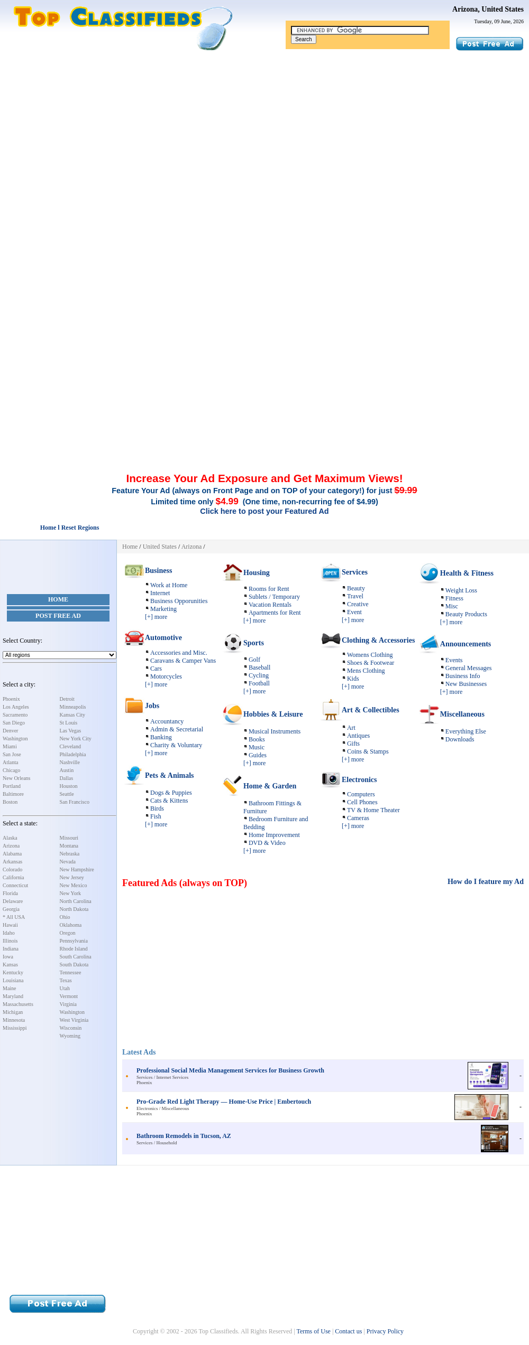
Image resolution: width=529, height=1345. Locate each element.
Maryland (13, 996)
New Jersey (72, 877)
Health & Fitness (467, 573)
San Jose (12, 754)
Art (351, 727)
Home (58, 599)
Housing (256, 573)
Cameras (358, 818)
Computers (361, 794)
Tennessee (70, 972)
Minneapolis (73, 707)
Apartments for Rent (275, 612)
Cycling (259, 675)
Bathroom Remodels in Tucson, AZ (183, 1136)
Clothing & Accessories (378, 640)
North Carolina (76, 901)
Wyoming (70, 1036)
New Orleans (16, 778)
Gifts (353, 743)
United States (160, 546)
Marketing (163, 609)
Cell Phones (362, 802)
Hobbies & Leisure (273, 714)
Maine (9, 988)
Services (355, 572)
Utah (65, 988)
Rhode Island (74, 949)
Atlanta (10, 762)
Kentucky (13, 972)
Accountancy (167, 721)
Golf (254, 659)
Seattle (67, 794)
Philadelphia (73, 754)
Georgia (11, 909)
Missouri (69, 838)
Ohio (65, 917)
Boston (10, 802)
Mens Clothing (366, 670)
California (13, 877)
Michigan (13, 1012)
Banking (161, 737)
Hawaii (10, 925)
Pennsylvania (74, 941)
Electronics (359, 780)
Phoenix (11, 699)
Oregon (68, 933)
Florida (10, 893)
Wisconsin (71, 1028)
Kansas (10, 964)
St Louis (69, 723)
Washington (15, 738)
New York (70, 893)
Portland (12, 786)
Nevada (68, 861)
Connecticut (15, 885)
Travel (355, 596)
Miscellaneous (462, 714)
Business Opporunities (178, 601)
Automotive (163, 638)
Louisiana (13, 980)
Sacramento (15, 715)
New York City (76, 738)
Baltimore (13, 794)
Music (256, 747)
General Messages (468, 668)
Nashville (70, 762)
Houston (69, 786)
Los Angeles (16, 707)
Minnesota (14, 1020)
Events (454, 660)
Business (158, 571)
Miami (10, 746)
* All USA (14, 917)
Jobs (152, 706)
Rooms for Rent (269, 588)
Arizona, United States (488, 9)
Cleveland (70, 746)
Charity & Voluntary (176, 745)
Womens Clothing (370, 655)
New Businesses (466, 684)
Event (354, 612)
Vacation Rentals (270, 604)
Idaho (9, 933)
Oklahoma (71, 925)
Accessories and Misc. (178, 652)
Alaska (10, 838)
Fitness (454, 598)
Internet (160, 593)
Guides (258, 755)
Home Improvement (274, 835)
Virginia (68, 1004)
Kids (353, 678)
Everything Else (465, 731)
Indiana (11, 949)
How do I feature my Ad (486, 882)
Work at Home (168, 585)
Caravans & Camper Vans (183, 660)
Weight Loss (461, 590)
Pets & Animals (169, 775)
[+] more (156, 616)
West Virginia (74, 1020)
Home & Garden (269, 786)
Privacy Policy (385, 1331)
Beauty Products (466, 614)
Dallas (67, 778)
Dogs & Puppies (171, 792)
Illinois (10, 941)
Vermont (69, 996)
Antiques (358, 735)
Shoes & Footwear (370, 662)
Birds (157, 808)
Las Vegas (70, 730)
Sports (253, 643)
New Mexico (73, 885)
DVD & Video (267, 842)
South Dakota (74, 964)
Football (259, 683)
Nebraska (70, 854)
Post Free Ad (58, 615)
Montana (69, 846)
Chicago (11, 770)
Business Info (462, 676)
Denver (10, 730)
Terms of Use (313, 1331)
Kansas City (73, 715)
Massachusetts (18, 1004)
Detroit (67, 699)
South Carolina (76, 957)
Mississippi (15, 1028)
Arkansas (12, 861)
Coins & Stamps (368, 751)
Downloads (460, 739)
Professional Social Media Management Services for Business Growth (230, 1070)
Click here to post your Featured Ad (264, 511)
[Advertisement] (264, 131)
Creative (358, 604)
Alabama (12, 854)
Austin (67, 770)
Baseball (259, 667)
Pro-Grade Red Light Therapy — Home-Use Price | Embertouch (223, 1101)
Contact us (348, 1331)
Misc (451, 606)
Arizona (11, 846)
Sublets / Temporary (274, 596)
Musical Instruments (274, 731)
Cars (156, 668)
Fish (155, 816)
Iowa (8, 957)
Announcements (465, 644)
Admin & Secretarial (176, 729)
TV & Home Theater (373, 810)
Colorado (12, 869)
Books (257, 739)
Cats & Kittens (169, 800)
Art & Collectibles (370, 710)
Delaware (13, 901)
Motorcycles (166, 676)
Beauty (356, 588)
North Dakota (74, 909)
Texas (66, 980)
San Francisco (74, 802)
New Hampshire (77, 869)
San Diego (14, 723)
